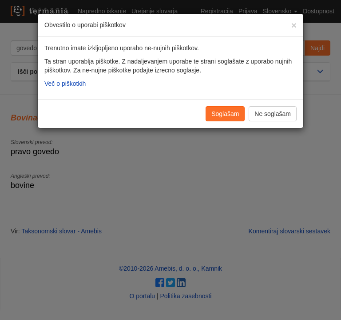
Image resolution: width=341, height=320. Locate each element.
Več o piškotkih (65, 83)
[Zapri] (294, 25)
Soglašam (225, 113)
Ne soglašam (272, 113)
